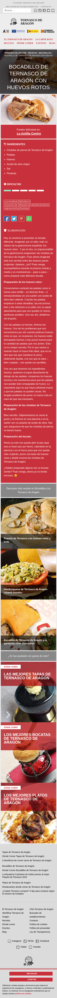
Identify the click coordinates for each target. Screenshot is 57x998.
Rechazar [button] (32, 974)
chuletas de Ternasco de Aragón (22, 205)
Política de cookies (38, 924)
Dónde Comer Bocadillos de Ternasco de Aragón (25, 870)
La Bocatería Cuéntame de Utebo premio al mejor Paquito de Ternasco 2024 (25, 875)
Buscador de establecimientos (22, 7)
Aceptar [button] (32, 979)
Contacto (46, 7)
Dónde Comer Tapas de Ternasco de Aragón (23, 856)
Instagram (14, 941)
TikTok (29, 941)
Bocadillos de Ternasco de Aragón (18, 866)
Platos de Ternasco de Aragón (16, 882)
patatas (25, 209)
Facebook (42, 941)
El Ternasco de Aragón (18, 39)
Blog (52, 43)
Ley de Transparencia (40, 932)
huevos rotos (12, 209)
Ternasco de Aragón (31, 21)
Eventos (41, 43)
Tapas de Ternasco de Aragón (16, 852)
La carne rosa (44, 39)
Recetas (9, 43)
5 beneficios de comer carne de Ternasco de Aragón (27, 860)
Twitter (21, 947)
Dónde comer (25, 43)
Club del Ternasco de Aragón (28, 3)
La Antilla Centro (29, 133)
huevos (45, 205)
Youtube (35, 947)
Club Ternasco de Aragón (42, 909)
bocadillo (24, 201)
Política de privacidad (40, 928)
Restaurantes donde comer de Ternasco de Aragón (26, 887)
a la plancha (11, 201)
